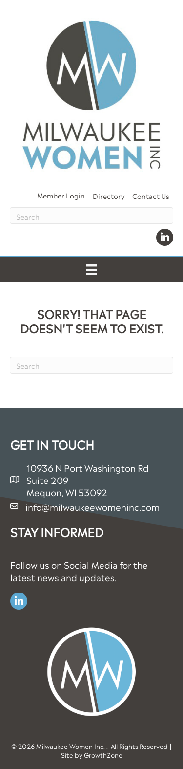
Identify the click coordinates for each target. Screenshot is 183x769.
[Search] (91, 215)
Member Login (61, 195)
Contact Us (150, 195)
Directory (108, 195)
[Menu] (91, 269)
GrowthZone (103, 754)
